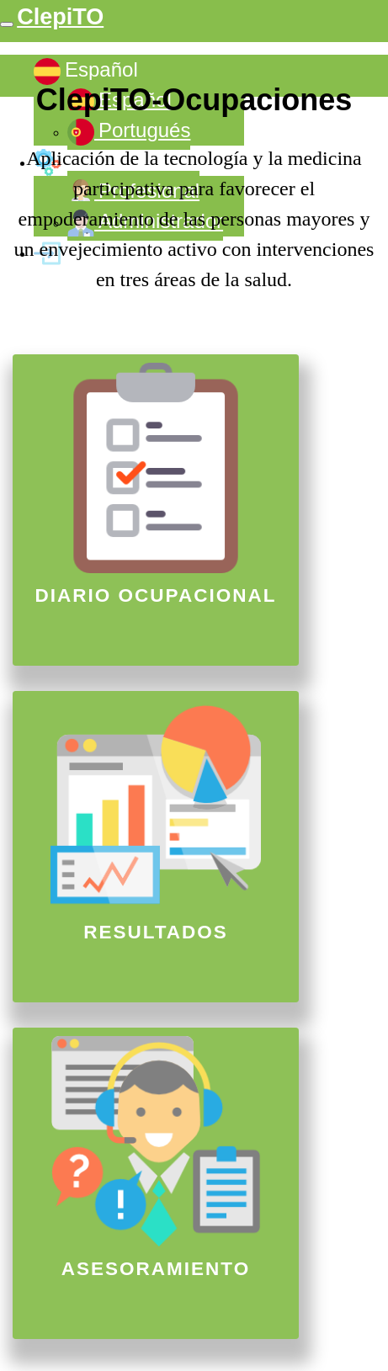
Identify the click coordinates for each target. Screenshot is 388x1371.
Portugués (128, 132)
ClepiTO (60, 16)
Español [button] (86, 71)
